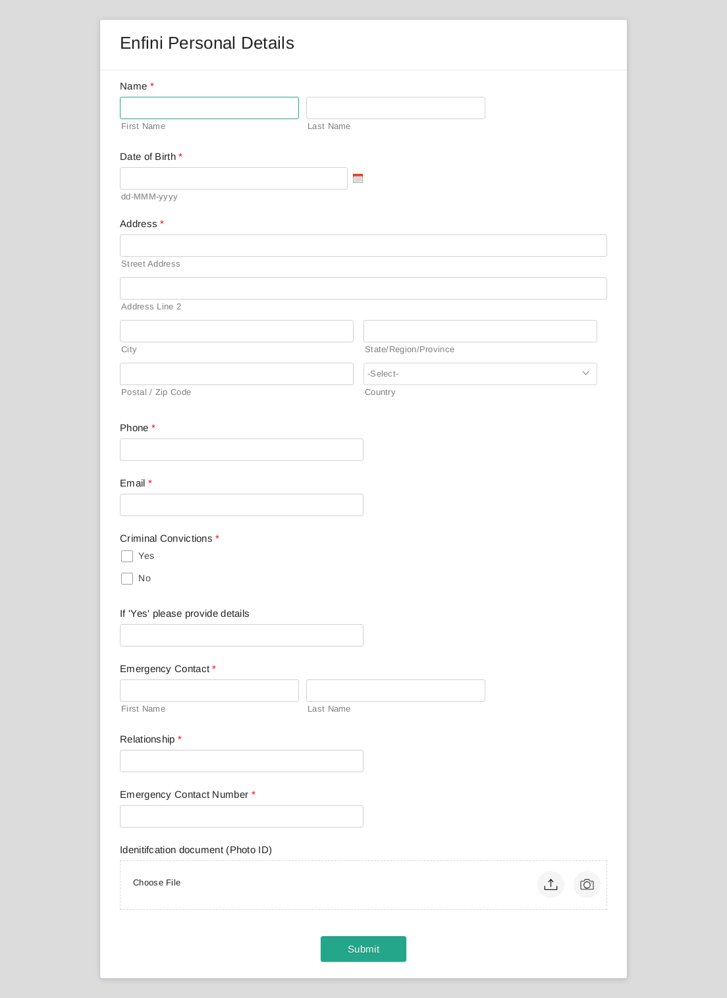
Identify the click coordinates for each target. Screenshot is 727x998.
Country (380, 392)
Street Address (150, 264)
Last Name (329, 126)
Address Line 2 (151, 306)
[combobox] (480, 374)
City (129, 349)
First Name (143, 126)
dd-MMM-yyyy (149, 196)
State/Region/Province (409, 349)
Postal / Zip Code (156, 392)
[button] (550, 884)
